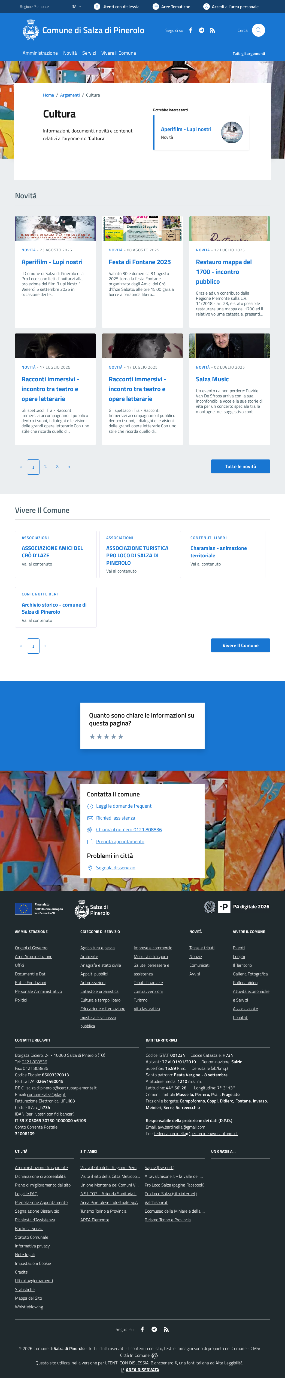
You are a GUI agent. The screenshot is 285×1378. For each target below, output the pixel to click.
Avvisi (194, 974)
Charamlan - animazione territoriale (218, 552)
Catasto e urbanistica (99, 991)
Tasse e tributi (201, 947)
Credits (21, 1272)
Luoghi (239, 956)
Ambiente (89, 956)
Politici (21, 1000)
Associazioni (35, 537)
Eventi (239, 947)
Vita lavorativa (147, 1008)
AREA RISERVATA (139, 1369)
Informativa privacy (32, 1246)
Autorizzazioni (92, 982)
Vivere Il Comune (241, 645)
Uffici (19, 965)
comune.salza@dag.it (46, 1094)
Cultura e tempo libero (100, 1000)
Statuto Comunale (31, 1237)
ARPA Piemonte (94, 1219)
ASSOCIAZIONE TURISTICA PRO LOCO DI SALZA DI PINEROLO (137, 555)
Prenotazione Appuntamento (41, 1202)
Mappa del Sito (28, 1298)
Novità (29, 250)
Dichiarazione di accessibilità (40, 1176)
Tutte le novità (240, 466)
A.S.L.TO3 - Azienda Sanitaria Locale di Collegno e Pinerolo (133, 1193)
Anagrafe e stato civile (100, 965)
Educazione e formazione (102, 1008)
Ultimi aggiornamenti (34, 1280)
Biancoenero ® (164, 1363)
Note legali (25, 1254)
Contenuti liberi (208, 537)
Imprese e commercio (153, 947)
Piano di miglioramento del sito (43, 1185)
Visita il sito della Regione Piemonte (112, 1167)
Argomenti (70, 95)
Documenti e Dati (30, 974)
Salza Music (212, 379)
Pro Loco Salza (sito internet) (171, 1193)
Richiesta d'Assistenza (35, 1219)
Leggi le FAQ (26, 1193)
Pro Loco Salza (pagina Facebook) (174, 1185)
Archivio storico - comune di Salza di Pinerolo (54, 608)
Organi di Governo (31, 947)
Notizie (195, 956)
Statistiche (25, 1289)
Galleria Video (245, 982)
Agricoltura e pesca (97, 947)
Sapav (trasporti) (159, 1167)
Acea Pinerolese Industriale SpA (109, 1202)
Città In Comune (135, 1355)
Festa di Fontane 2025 (140, 262)
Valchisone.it (156, 1202)
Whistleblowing (29, 1306)
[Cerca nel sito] (258, 30)
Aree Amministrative (33, 956)
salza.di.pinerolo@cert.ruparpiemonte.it (61, 1088)
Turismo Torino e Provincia (103, 1211)
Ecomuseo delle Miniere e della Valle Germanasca (189, 1211)
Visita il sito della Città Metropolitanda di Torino (122, 1176)
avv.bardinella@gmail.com (181, 1127)
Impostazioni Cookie (33, 1263)
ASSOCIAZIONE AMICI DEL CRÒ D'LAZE (52, 552)
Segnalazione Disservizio (37, 1211)
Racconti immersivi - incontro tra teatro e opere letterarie (50, 388)
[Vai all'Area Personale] (231, 6)
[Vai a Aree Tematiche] (171, 6)
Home (48, 95)
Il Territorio (242, 965)
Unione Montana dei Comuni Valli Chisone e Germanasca (131, 1185)
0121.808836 (34, 1061)
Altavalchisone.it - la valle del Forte (177, 1176)
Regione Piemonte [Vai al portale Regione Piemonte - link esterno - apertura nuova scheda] (34, 6)
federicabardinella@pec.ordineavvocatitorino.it (196, 1133)
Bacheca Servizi (29, 1228)
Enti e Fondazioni (30, 982)
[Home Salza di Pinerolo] (85, 30)
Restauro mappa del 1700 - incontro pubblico (224, 271)
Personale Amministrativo (38, 991)
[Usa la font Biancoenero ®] (116, 6)
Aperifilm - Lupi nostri (186, 129)
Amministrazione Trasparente (41, 1167)
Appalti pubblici (94, 974)
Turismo (140, 1000)
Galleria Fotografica (250, 974)
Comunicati (199, 965)
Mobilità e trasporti (151, 956)
